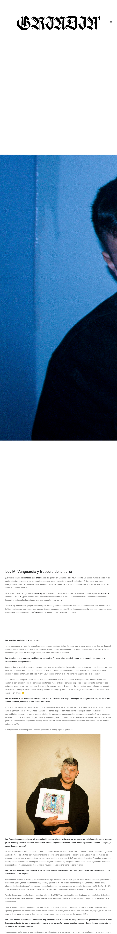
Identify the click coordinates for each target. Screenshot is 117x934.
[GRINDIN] (58, 21)
